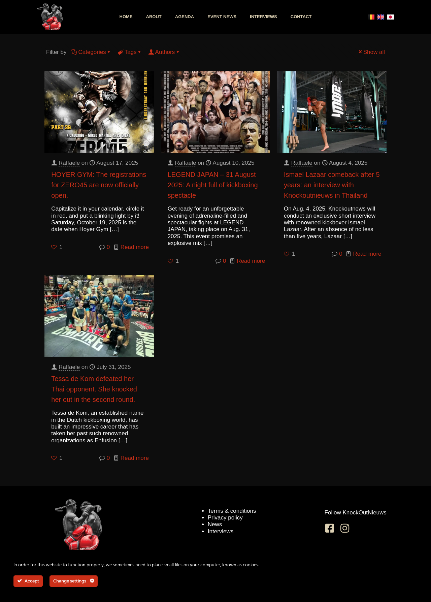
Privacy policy (225, 517)
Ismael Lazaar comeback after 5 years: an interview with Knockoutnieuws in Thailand (332, 185)
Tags (130, 52)
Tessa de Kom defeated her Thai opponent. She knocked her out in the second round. (94, 389)
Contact (301, 16)
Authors (164, 52)
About (154, 16)
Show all (371, 52)
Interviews (263, 16)
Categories (91, 52)
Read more (135, 247)
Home (126, 16)
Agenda (184, 16)
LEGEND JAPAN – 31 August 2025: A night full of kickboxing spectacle (213, 185)
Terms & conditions (232, 511)
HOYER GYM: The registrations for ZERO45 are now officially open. (98, 185)
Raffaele (69, 163)
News (215, 524)
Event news (221, 16)
